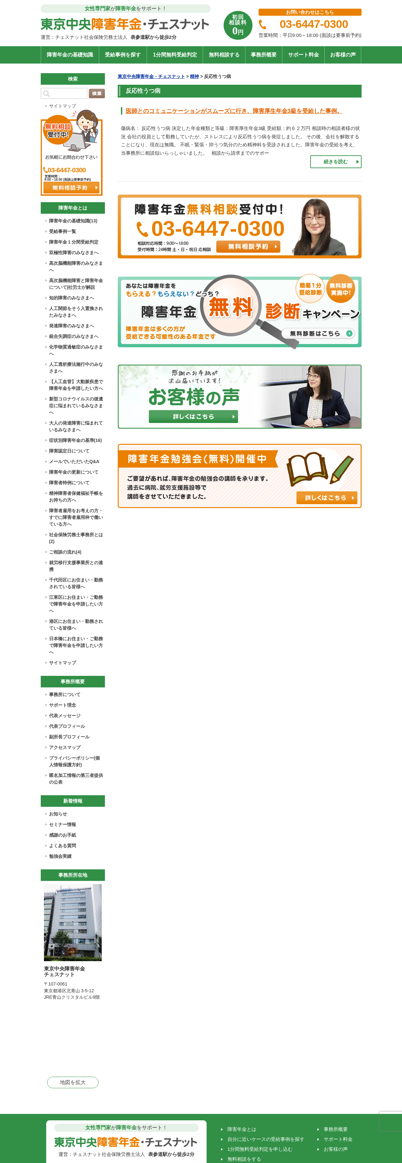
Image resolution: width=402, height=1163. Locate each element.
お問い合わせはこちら (310, 12)
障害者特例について (69, 482)
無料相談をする (244, 1159)
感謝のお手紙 (62, 835)
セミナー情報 (62, 824)
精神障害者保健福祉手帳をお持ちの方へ (76, 497)
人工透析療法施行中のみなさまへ (76, 368)
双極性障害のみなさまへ (73, 252)
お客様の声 (343, 54)
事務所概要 (264, 54)
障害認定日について (69, 450)
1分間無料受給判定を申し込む (260, 1149)
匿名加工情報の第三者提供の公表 (76, 779)
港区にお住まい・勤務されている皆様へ (76, 625)
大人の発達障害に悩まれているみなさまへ (76, 426)
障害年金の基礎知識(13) (73, 220)
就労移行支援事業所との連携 (76, 566)
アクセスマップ (65, 747)
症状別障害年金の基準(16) (75, 440)
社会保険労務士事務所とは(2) (76, 538)
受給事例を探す (123, 54)
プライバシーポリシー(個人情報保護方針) (74, 761)
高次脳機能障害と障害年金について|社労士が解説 (76, 284)
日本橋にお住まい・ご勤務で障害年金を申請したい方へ (76, 645)
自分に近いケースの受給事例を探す (265, 1139)
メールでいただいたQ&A (74, 461)
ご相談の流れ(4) (65, 552)
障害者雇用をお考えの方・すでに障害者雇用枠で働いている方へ (76, 517)
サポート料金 (303, 54)
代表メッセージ (65, 715)
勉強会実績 (60, 856)
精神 (194, 76)
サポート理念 (62, 705)
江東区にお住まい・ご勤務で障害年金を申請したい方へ (76, 604)
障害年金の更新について (73, 472)
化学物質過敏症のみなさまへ (76, 350)
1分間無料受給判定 (175, 54)
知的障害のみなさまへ (71, 297)
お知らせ (58, 813)
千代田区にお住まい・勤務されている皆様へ (76, 583)
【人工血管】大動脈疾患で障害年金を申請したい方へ (76, 385)
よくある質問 (62, 845)
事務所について (65, 694)
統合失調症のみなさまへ (73, 336)
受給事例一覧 (62, 231)
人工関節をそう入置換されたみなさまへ (76, 312)
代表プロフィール (67, 726)
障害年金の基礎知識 (70, 54)
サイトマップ (62, 105)
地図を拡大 (73, 1082)
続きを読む (336, 161)
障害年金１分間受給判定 (73, 242)
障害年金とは (241, 1129)
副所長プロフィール (69, 736)
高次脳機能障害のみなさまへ (76, 266)
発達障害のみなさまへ (71, 325)
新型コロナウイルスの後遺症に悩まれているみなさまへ (76, 405)
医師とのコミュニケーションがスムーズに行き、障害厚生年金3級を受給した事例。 (234, 111)
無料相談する (224, 54)
